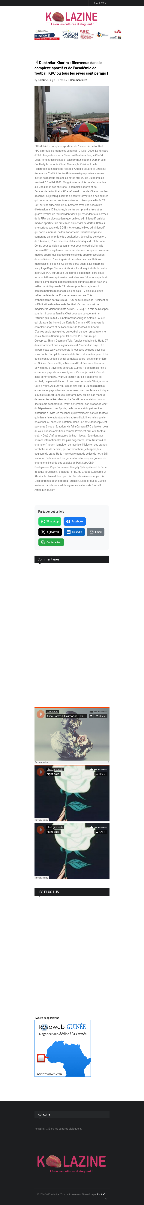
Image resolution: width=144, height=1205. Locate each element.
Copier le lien (51, 542)
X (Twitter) (50, 532)
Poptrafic (101, 1194)
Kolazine (43, 80)
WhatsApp (49, 521)
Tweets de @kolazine (46, 1017)
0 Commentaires (77, 80)
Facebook (74, 521)
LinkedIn (74, 532)
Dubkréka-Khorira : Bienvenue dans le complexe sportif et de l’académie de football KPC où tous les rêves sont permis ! (71, 68)
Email (96, 532)
